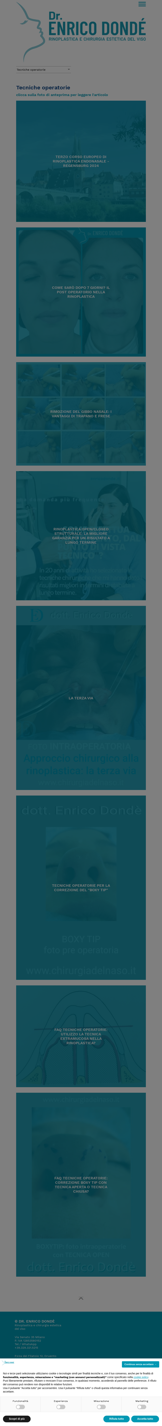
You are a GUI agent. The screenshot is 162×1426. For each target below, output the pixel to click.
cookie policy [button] (141, 1377)
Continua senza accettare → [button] (141, 1364)
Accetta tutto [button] (145, 1418)
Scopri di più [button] (17, 1418)
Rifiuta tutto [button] (116, 1418)
